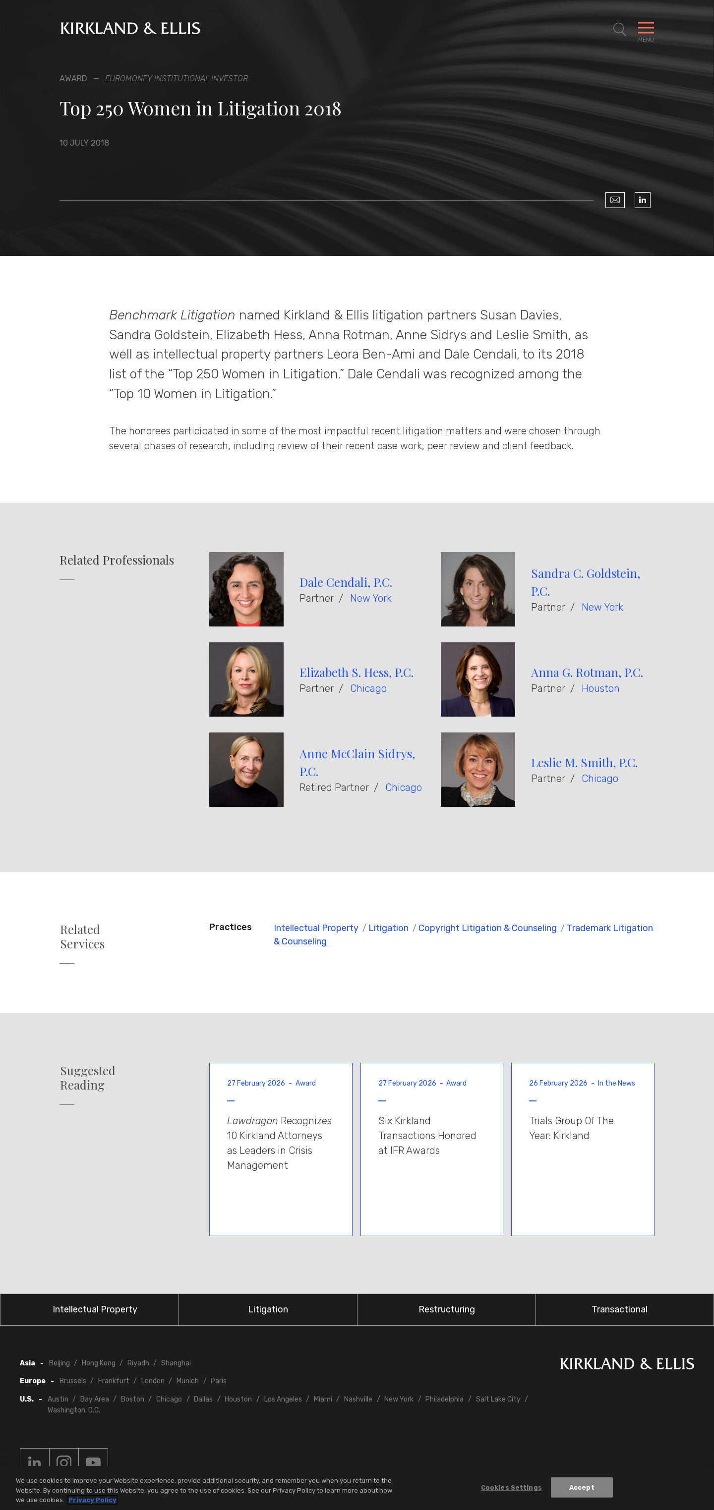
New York (371, 598)
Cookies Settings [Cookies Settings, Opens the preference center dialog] (511, 1487)
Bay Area (94, 1399)
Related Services (82, 936)
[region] (357, 1488)
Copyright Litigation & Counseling (487, 928)
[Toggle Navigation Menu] (646, 29)
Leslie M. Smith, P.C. (584, 762)
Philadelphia (444, 1399)
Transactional (620, 1309)
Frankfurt (113, 1381)
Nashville (358, 1399)
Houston (601, 688)
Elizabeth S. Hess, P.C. (356, 672)
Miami (323, 1399)
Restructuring (446, 1309)
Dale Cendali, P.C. (345, 582)
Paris (219, 1381)
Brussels (73, 1381)
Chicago (368, 688)
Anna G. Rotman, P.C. (587, 672)
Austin (58, 1399)
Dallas (203, 1399)
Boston (132, 1399)
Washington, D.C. (74, 1410)
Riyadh (138, 1363)
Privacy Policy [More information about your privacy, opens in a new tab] (92, 1500)
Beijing (59, 1363)
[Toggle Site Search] (619, 29)
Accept (582, 1487)
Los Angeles (283, 1399)
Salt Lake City (498, 1399)
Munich (188, 1381)
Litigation (388, 928)
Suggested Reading (88, 1078)
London (153, 1381)
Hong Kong (99, 1363)
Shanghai (176, 1363)
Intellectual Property (316, 928)
